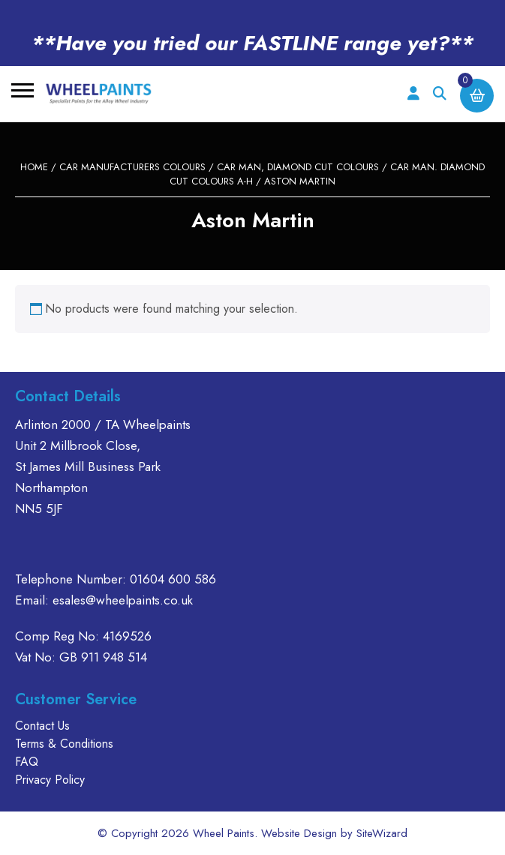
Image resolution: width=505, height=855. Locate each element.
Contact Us (42, 725)
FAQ (26, 761)
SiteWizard (381, 833)
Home (34, 167)
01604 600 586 (173, 579)
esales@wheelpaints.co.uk (123, 600)
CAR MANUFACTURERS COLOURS (132, 167)
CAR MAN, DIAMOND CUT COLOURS (298, 167)
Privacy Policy (50, 779)
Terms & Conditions (64, 743)
